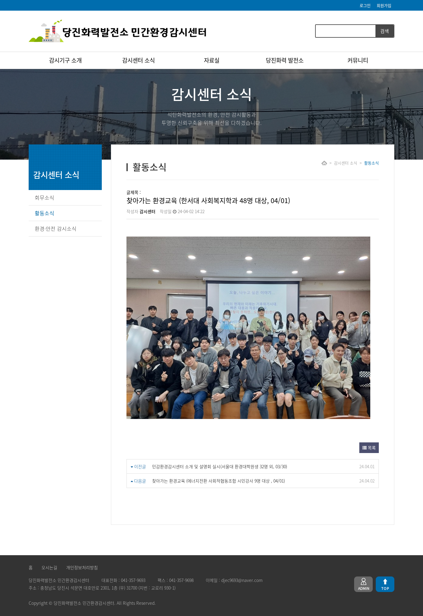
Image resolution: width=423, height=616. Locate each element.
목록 (369, 448)
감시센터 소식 (138, 60)
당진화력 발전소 (285, 60)
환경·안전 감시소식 (55, 228)
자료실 (211, 60)
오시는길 (49, 567)
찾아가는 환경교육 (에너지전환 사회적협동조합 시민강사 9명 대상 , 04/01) (218, 481)
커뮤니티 (357, 60)
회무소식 (44, 197)
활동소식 (44, 213)
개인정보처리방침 (82, 567)
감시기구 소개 (65, 60)
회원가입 (384, 5)
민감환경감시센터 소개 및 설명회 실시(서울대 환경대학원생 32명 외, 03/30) (219, 466)
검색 (384, 31)
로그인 (365, 5)
